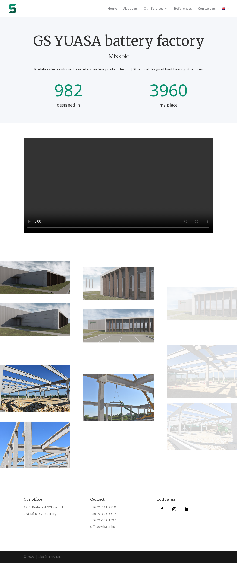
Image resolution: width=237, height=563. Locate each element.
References (183, 9)
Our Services (153, 9)
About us (130, 9)
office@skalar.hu (102, 526)
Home (112, 9)
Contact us (207, 9)
